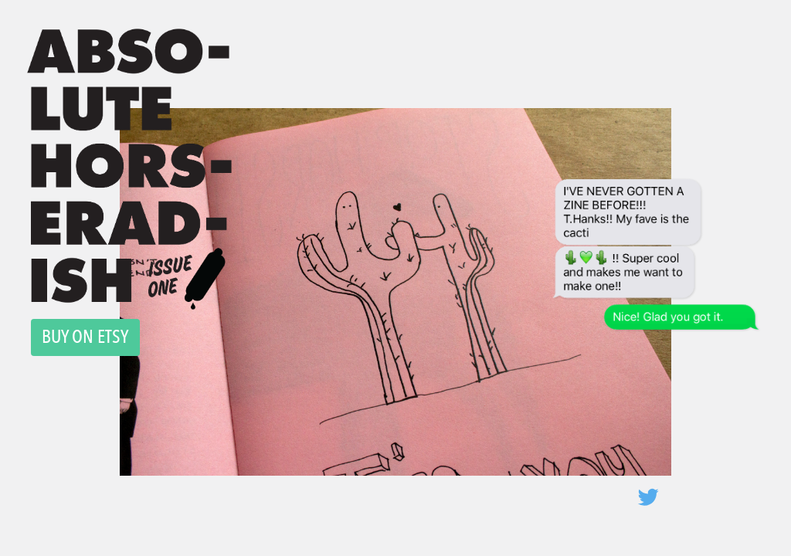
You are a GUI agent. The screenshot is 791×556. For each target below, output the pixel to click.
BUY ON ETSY (85, 336)
